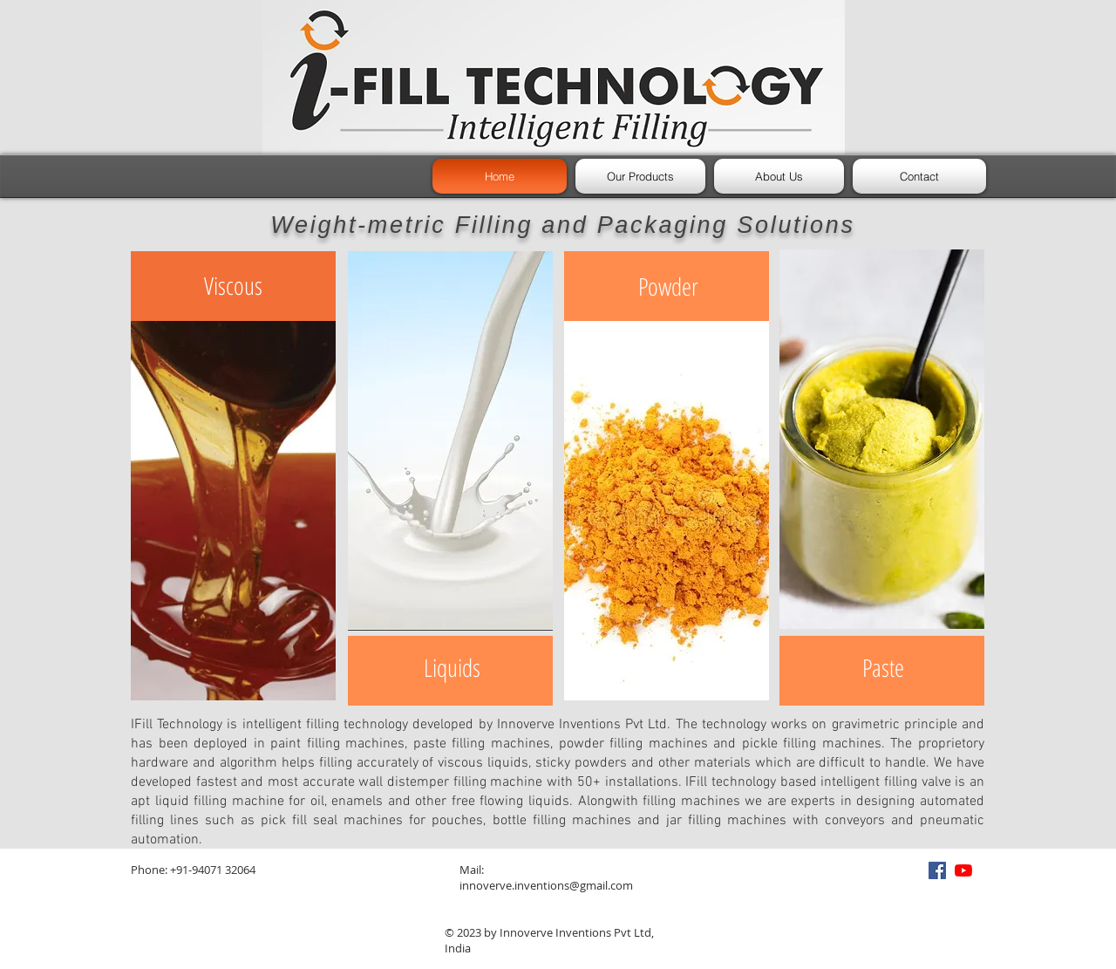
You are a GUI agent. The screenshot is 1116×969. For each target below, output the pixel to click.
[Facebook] (937, 870)
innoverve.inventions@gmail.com (546, 885)
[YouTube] (963, 870)
